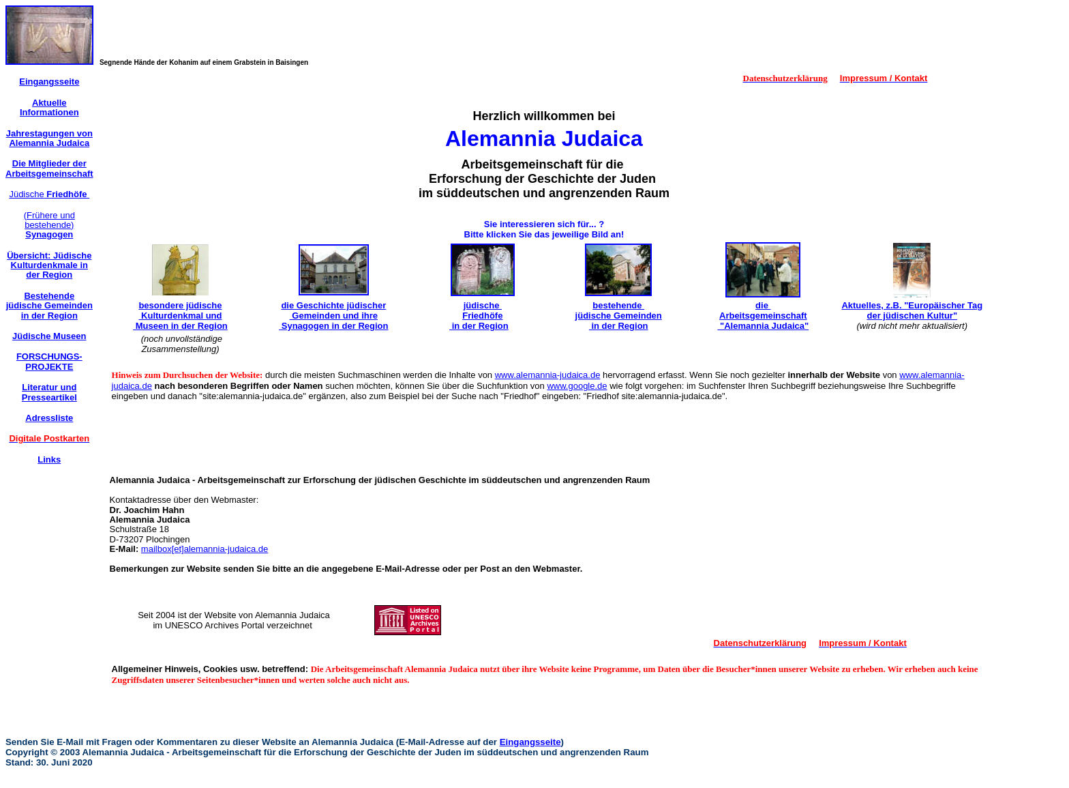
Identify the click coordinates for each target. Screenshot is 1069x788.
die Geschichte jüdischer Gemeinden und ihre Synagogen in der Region (333, 315)
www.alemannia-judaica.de (548, 375)
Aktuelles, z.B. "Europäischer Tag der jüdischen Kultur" (911, 310)
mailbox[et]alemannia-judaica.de (204, 549)
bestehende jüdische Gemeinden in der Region (618, 315)
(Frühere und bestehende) (49, 225)
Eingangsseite (530, 742)
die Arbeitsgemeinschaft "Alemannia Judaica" (763, 315)
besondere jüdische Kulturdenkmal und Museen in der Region (180, 315)
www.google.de (577, 386)
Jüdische (49, 194)
